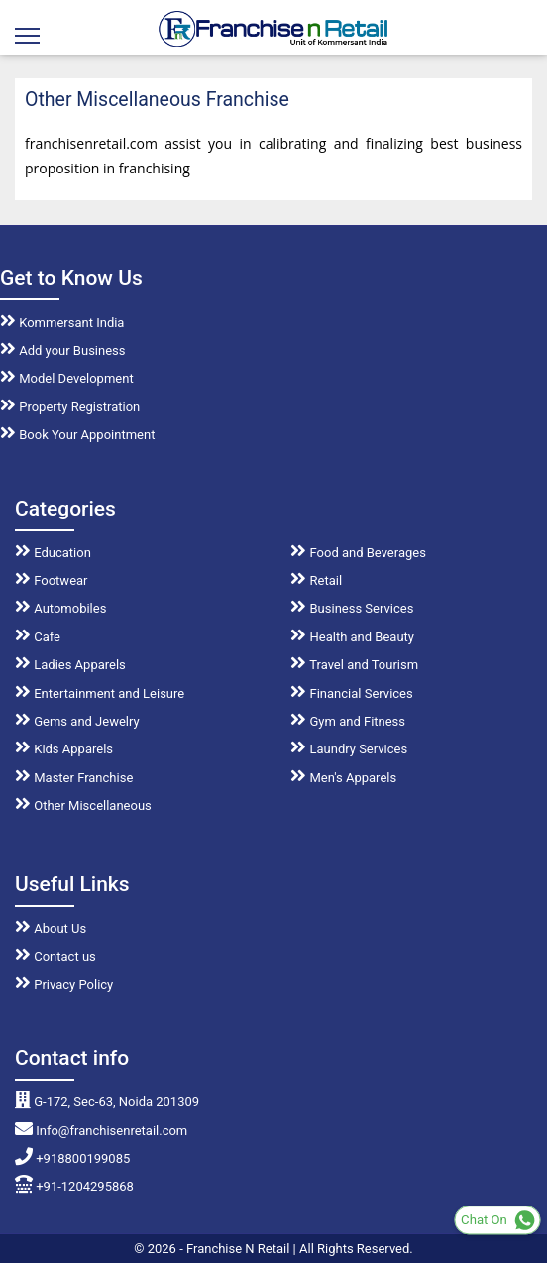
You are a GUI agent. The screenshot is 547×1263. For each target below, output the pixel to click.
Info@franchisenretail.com (101, 1130)
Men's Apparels (343, 777)
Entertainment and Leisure (99, 693)
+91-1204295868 (74, 1186)
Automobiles (60, 608)
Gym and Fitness (347, 721)
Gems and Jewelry (77, 721)
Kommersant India (62, 322)
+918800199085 (72, 1158)
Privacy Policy (64, 984)
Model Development (67, 378)
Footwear (51, 580)
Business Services (351, 608)
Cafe (37, 637)
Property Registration (70, 407)
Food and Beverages (358, 552)
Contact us (55, 956)
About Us (50, 928)
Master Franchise (74, 777)
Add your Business (63, 350)
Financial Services (351, 693)
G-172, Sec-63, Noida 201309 (107, 1101)
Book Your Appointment (77, 434)
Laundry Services (348, 749)
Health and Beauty (352, 637)
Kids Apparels (64, 749)
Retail (316, 580)
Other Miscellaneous (83, 805)
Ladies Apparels (70, 664)
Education (53, 552)
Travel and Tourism (354, 664)
